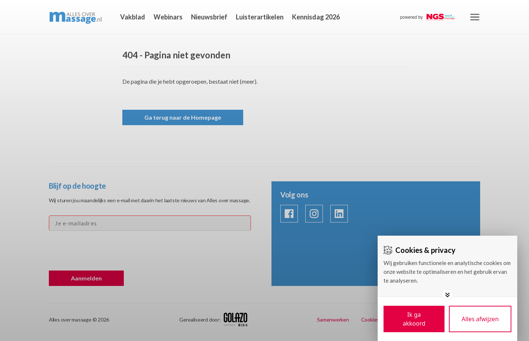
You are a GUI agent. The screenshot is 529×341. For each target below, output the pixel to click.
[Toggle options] (447, 295)
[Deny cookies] (480, 319)
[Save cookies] (414, 319)
